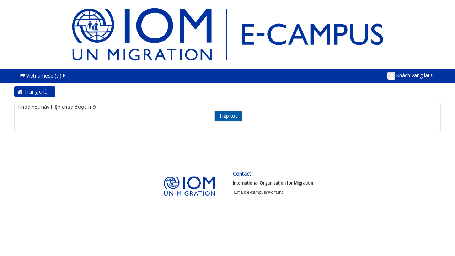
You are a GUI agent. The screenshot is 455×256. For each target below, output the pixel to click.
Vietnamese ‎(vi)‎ (43, 75)
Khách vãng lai (410, 76)
